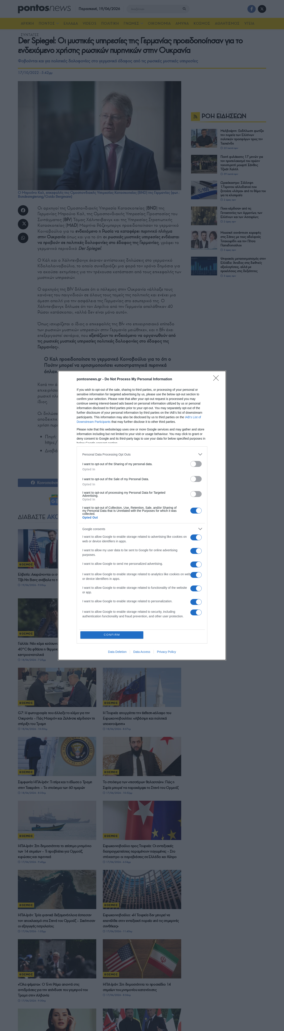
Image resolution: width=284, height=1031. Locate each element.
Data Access (141, 652)
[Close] (217, 379)
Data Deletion (117, 652)
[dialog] (142, 515)
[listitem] (142, 454)
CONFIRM (112, 635)
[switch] (196, 464)
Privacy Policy (166, 652)
